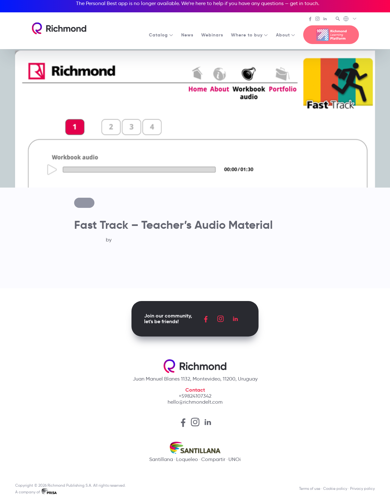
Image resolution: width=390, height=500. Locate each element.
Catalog (161, 35)
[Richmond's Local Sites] (350, 19)
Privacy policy (362, 488)
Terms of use (309, 488)
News (187, 35)
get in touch (304, 3)
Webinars (212, 35)
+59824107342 (195, 396)
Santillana (161, 459)
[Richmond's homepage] (59, 28)
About (286, 35)
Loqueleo (187, 459)
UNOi (234, 459)
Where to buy (249, 35)
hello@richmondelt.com (195, 402)
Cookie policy (335, 488)
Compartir (213, 459)
